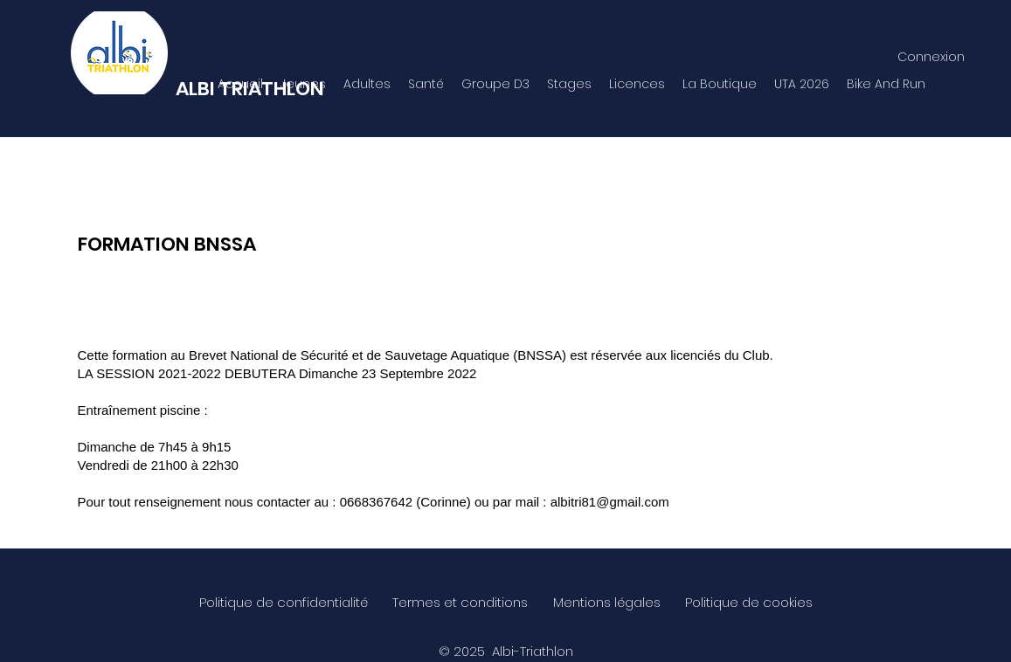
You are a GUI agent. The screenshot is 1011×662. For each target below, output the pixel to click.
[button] (303, 84)
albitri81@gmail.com (610, 501)
